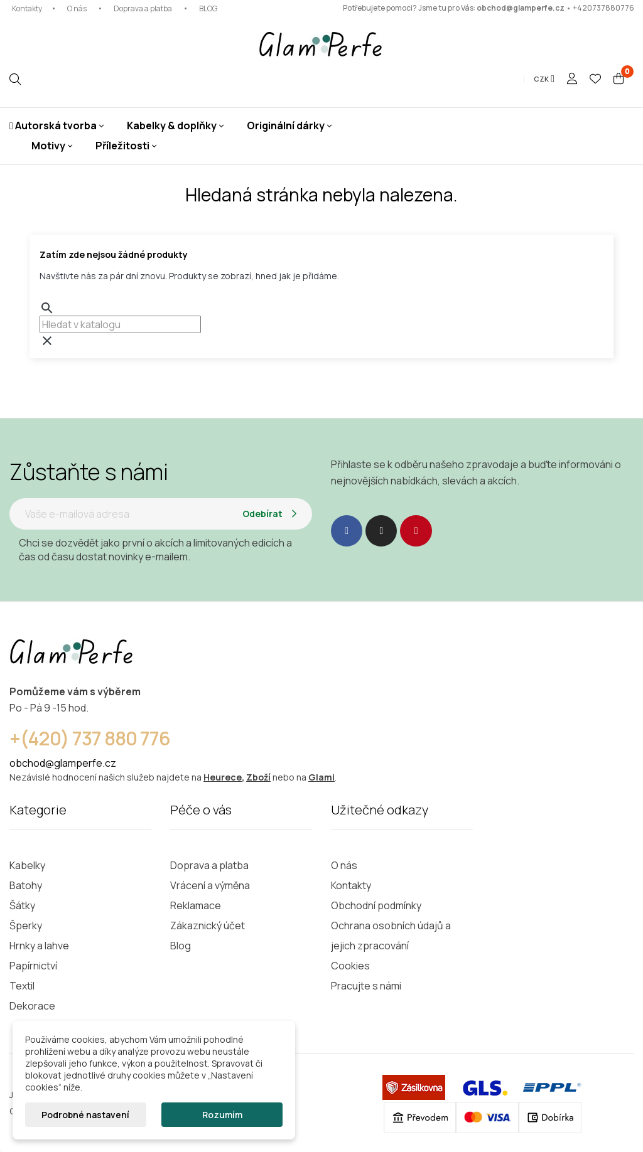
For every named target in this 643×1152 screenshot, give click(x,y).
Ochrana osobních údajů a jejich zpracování (391, 935)
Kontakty (27, 8)
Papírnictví (33, 966)
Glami (321, 777)
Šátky (22, 905)
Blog (180, 945)
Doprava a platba (143, 8)
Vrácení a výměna (210, 885)
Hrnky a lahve (39, 945)
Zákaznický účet (207, 925)
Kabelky (27, 865)
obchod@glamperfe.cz (521, 8)
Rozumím (222, 1115)
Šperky (25, 925)
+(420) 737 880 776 (89, 738)
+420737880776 (603, 8)
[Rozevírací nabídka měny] (544, 79)
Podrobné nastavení (85, 1115)
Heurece (222, 777)
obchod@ (31, 763)
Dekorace (32, 1006)
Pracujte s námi (366, 986)
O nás (77, 8)
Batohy (25, 885)
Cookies (350, 966)
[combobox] (120, 324)
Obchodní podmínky (376, 905)
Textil (22, 986)
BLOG (208, 8)
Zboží (258, 777)
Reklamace (195, 905)
